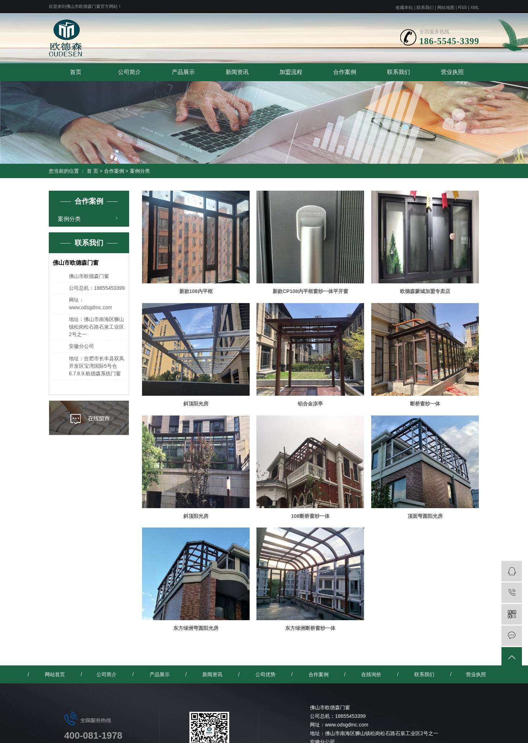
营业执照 (452, 72)
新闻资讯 (237, 72)
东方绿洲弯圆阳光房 (195, 628)
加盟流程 (290, 72)
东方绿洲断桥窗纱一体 (310, 628)
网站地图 (445, 7)
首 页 (92, 171)
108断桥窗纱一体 (310, 516)
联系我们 (425, 7)
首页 (75, 72)
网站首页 (55, 674)
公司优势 (265, 674)
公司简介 (129, 72)
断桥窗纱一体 (425, 404)
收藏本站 (404, 7)
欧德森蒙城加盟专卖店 (425, 291)
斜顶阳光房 (195, 404)
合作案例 (344, 72)
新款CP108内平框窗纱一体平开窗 (310, 291)
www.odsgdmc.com (90, 307)
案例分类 (140, 171)
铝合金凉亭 (310, 404)
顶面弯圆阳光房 (425, 516)
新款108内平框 (196, 291)
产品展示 (183, 72)
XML (474, 7)
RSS (462, 7)
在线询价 (371, 674)
